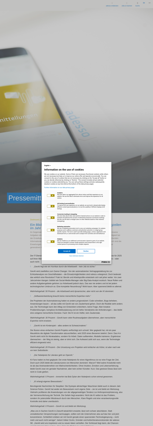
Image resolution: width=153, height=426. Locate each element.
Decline (86, 251)
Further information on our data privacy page (59, 187)
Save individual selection (76, 256)
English (47, 165)
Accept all (66, 251)
